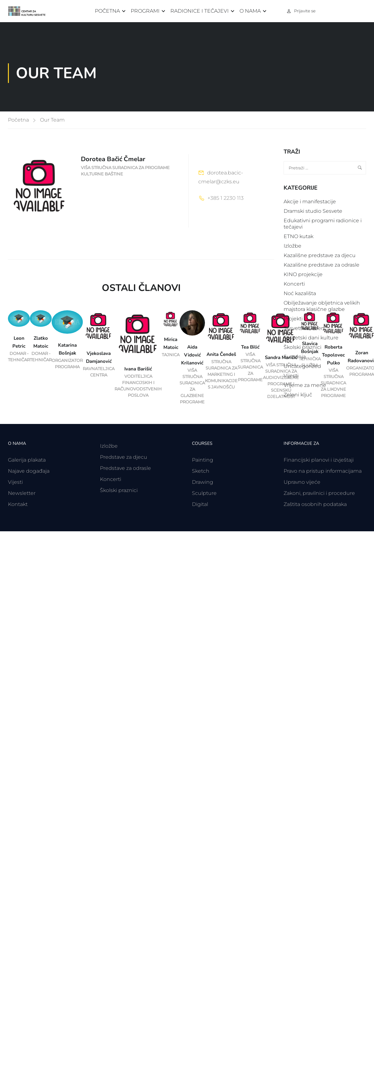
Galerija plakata (27, 460)
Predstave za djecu (123, 457)
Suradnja (295, 357)
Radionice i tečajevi (199, 11)
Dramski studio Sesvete (313, 211)
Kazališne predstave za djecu (320, 255)
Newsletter (22, 493)
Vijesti (291, 376)
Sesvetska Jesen (304, 328)
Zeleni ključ (298, 395)
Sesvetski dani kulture (311, 338)
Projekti (293, 319)
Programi (145, 11)
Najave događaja (28, 471)
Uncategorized (302, 366)
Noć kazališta (300, 293)
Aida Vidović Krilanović (192, 355)
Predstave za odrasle (125, 468)
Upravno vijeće (302, 482)
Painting (202, 460)
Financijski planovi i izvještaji (319, 460)
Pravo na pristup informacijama (323, 471)
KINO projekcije (303, 274)
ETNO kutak (298, 236)
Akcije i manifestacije (310, 202)
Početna (107, 11)
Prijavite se (305, 10)
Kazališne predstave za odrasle (321, 265)
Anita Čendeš (221, 354)
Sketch (200, 471)
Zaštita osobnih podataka (315, 504)
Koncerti (294, 284)
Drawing (202, 482)
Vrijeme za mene (305, 385)
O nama (250, 11)
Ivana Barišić (138, 369)
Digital (200, 504)
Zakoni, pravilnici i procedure (319, 493)
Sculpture (204, 493)
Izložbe (292, 246)
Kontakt (18, 504)
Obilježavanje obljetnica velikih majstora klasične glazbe (322, 306)
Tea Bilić (250, 347)
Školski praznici (302, 347)
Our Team (52, 120)
